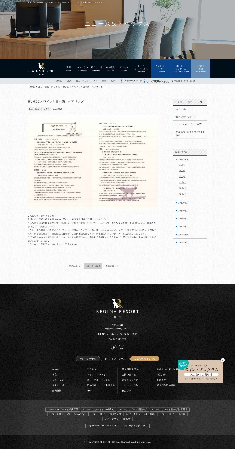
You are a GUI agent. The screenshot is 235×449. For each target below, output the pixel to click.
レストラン (58, 380)
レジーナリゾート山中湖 (173, 414)
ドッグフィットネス (97, 374)
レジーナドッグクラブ (135, 425)
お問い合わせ (108, 81)
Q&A (69, 81)
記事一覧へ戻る (92, 266)
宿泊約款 (161, 374)
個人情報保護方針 (131, 369)
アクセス (91, 369)
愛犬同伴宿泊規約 (166, 385)
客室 (54, 374)
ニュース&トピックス (87, 81)
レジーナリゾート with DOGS (103, 425)
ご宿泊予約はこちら (144, 358)
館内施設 (57, 390)
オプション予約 (130, 380)
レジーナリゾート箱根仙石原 (63, 409)
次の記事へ (111, 266)
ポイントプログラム (115, 358)
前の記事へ (74, 266)
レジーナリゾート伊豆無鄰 (140, 414)
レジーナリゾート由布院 (117, 419)
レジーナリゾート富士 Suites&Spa (67, 414)
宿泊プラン (128, 390)
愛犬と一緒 (58, 385)
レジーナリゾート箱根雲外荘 (106, 414)
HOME (59, 81)
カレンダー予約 (88, 358)
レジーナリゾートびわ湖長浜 (98, 409)
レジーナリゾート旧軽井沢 (133, 409)
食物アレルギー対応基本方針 (172, 369)
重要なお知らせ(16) (186, 116)
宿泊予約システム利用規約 (101, 385)
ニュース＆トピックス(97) (189, 124)
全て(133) (181, 109)
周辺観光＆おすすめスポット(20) (190, 133)
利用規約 (161, 380)
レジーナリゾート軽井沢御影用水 (170, 409)
